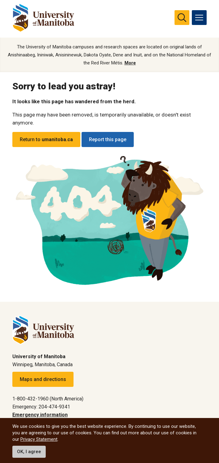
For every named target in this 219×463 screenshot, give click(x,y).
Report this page (107, 139)
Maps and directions (43, 379)
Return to (46, 139)
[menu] (199, 17)
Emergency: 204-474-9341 (41, 407)
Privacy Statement (38, 439)
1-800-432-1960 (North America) (47, 399)
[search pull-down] (182, 17)
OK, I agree (29, 451)
